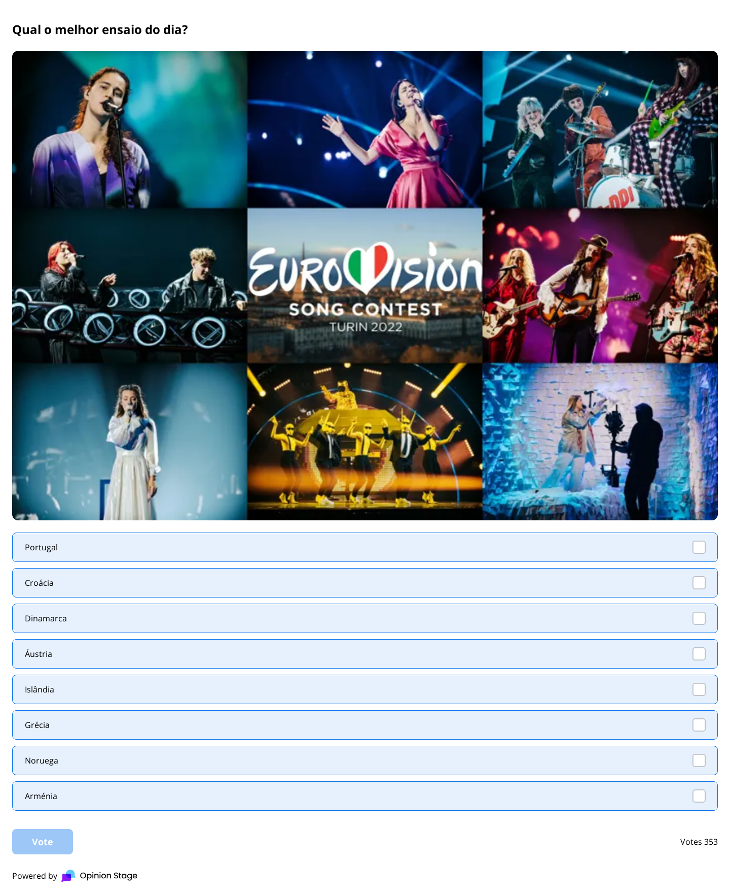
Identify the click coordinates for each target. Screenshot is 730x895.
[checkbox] (365, 547)
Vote (42, 842)
